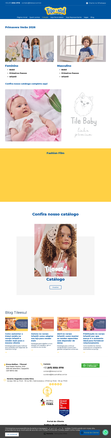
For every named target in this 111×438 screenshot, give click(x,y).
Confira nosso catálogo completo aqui (26, 84)
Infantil (12, 77)
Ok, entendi (12, 434)
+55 (53, 368)
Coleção (45, 17)
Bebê (12, 70)
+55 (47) (12, 3)
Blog (92, 17)
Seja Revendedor (57, 17)
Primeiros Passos (18, 73)
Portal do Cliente (90, 433)
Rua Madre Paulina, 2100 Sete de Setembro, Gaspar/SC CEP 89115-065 (17, 367)
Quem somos (34, 17)
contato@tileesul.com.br (31, 3)
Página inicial (22, 17)
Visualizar (55, 287)
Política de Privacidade (90, 430)
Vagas (86, 17)
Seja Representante (74, 17)
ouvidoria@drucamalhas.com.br (55, 374)
